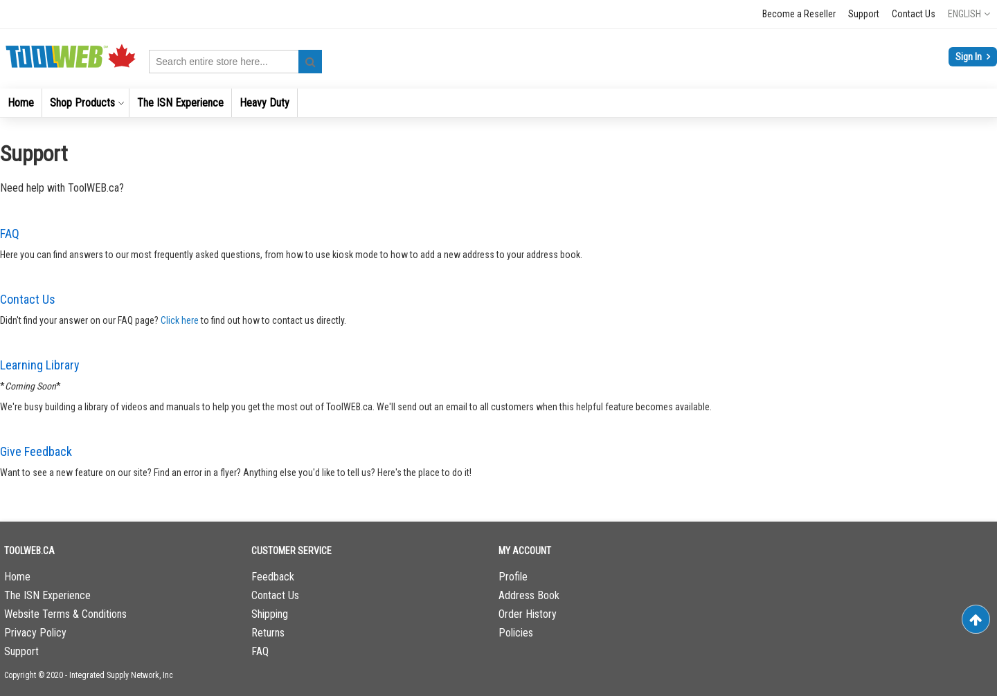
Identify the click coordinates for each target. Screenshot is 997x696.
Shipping (269, 614)
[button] (969, 14)
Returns (268, 632)
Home (17, 576)
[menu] (498, 103)
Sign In (969, 56)
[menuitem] (21, 103)
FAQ (9, 233)
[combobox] (235, 61)
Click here (180, 320)
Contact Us (913, 13)
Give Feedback (36, 451)
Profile (513, 576)
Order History (527, 614)
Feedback (272, 576)
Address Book (528, 595)
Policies (515, 632)
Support (863, 13)
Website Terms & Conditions (65, 614)
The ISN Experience (47, 595)
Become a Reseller (799, 13)
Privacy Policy (35, 632)
